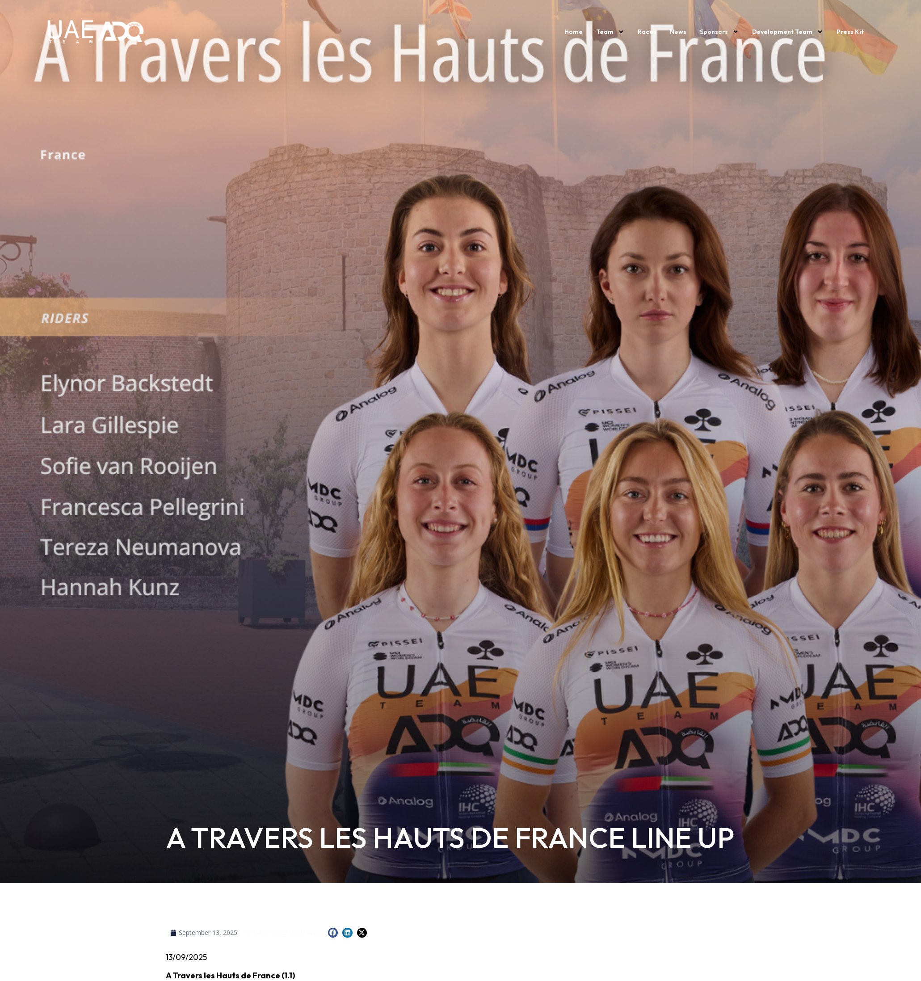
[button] (333, 933)
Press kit (850, 32)
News (678, 32)
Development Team (787, 31)
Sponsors (719, 31)
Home (573, 32)
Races (647, 32)
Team (610, 31)
